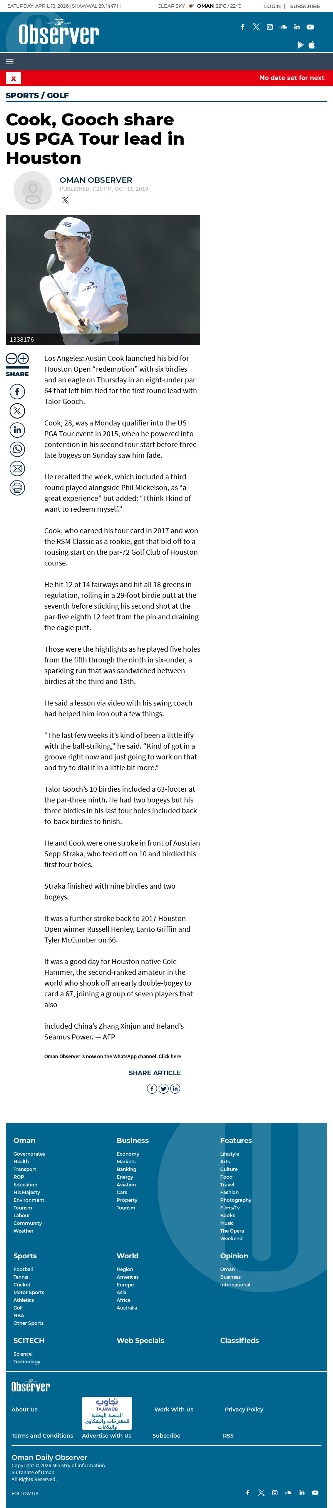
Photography (235, 1200)
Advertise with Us (106, 1435)
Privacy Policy (244, 1409)
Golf (18, 1308)
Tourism (22, 1208)
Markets (126, 1161)
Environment (28, 1200)
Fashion (229, 1192)
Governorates (29, 1154)
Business (230, 1277)
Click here (170, 1056)
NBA (18, 1315)
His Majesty (26, 1192)
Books (227, 1215)
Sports (22, 95)
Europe (125, 1285)
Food (226, 1177)
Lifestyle (229, 1154)
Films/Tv (230, 1208)
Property (127, 1200)
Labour (21, 1215)
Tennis (20, 1277)
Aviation (126, 1185)
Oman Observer (96, 180)
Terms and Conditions (42, 1435)
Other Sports (28, 1323)
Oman (227, 1269)
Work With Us (173, 1409)
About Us (24, 1409)
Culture (229, 1169)
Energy (125, 1177)
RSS (228, 1435)
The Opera (232, 1231)
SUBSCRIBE (305, 6)
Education (25, 1185)
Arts (225, 1161)
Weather (23, 1231)
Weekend (231, 1238)
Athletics (23, 1300)
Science (22, 1354)
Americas (128, 1277)
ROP (18, 1177)
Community (27, 1223)
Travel (227, 1185)
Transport (24, 1169)
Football (23, 1269)
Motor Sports (28, 1292)
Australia (127, 1308)
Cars (122, 1192)
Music (227, 1223)
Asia (121, 1292)
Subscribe (166, 1435)
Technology (26, 1362)
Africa (124, 1300)
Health (21, 1161)
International (235, 1285)
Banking (126, 1169)
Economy (128, 1154)
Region (125, 1269)
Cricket (21, 1285)
